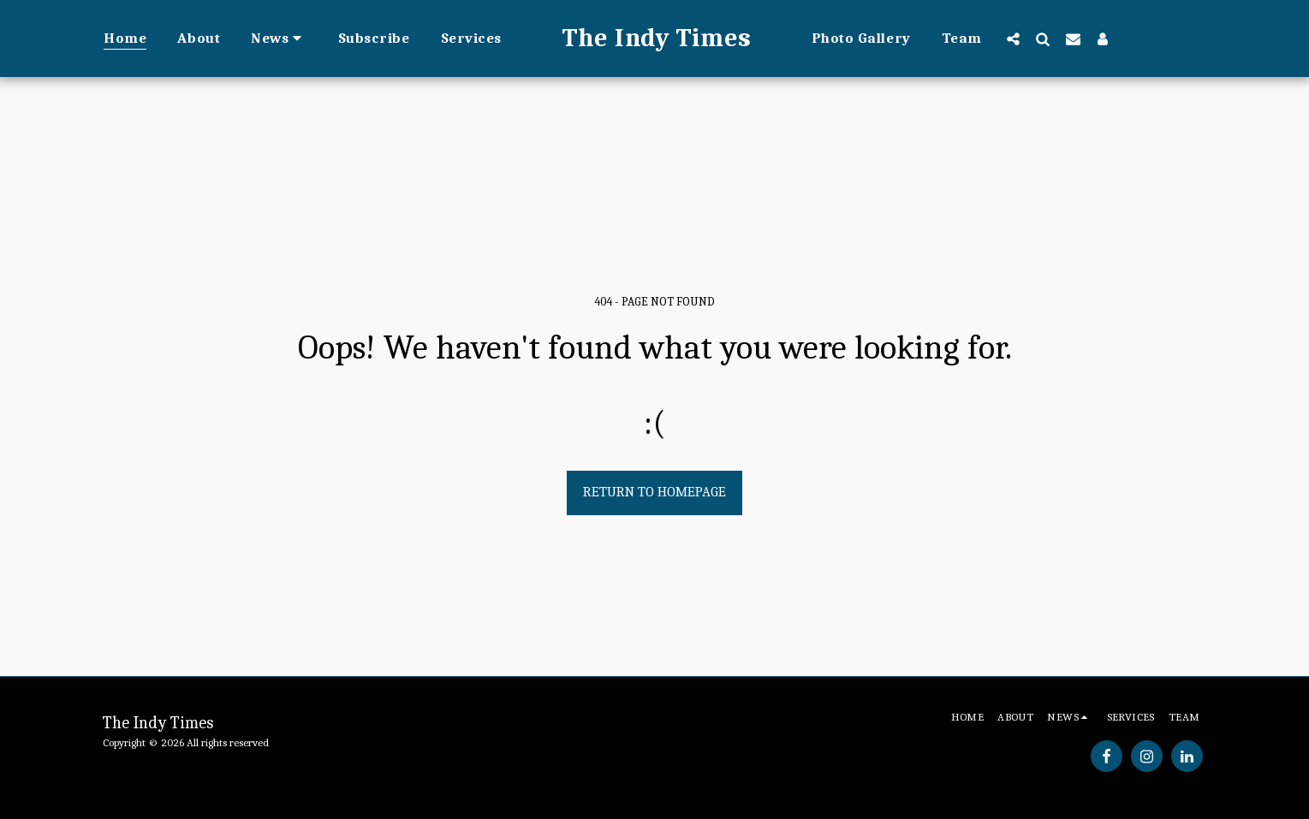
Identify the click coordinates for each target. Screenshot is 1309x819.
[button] (279, 38)
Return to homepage (654, 492)
